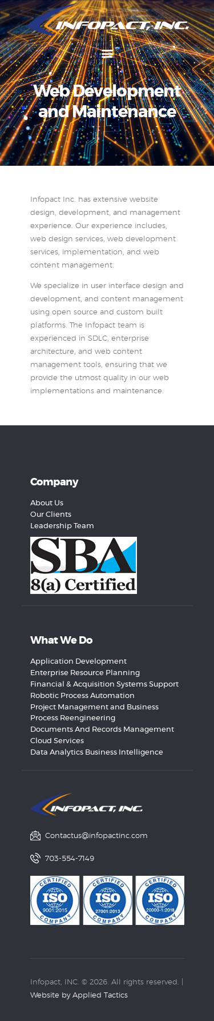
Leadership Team (62, 526)
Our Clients (50, 515)
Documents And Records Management (102, 729)
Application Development (78, 661)
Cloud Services (57, 741)
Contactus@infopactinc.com (96, 836)
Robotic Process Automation (82, 696)
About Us (46, 503)
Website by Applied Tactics (79, 995)
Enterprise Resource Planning (85, 673)
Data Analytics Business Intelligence (96, 752)
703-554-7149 (69, 859)
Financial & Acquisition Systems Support (104, 684)
